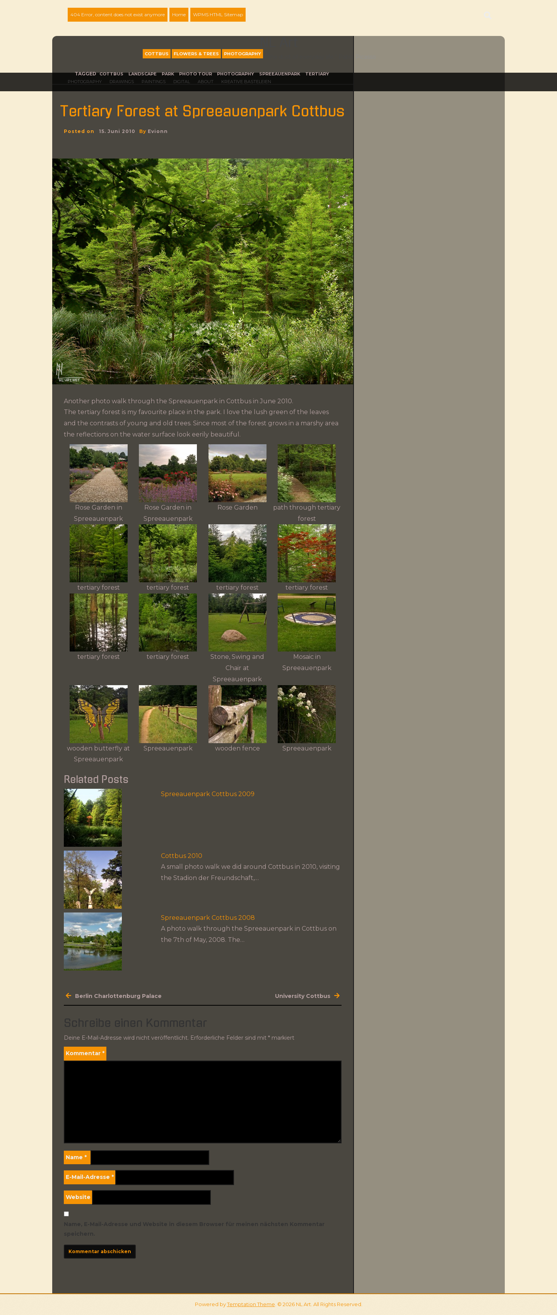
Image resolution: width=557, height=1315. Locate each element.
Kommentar (85, 1053)
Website (78, 1197)
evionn (158, 131)
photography (235, 74)
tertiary (317, 74)
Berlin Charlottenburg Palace (118, 996)
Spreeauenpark (279, 74)
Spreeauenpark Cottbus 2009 (208, 794)
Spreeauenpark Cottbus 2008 (208, 917)
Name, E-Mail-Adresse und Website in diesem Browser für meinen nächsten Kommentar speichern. (194, 1229)
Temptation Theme (251, 1304)
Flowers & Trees (196, 53)
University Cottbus (302, 996)
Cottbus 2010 (181, 856)
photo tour (195, 74)
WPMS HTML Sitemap (218, 14)
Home (179, 14)
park (168, 74)
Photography (242, 53)
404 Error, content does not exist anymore (117, 14)
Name (76, 1157)
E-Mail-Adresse (90, 1176)
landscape (142, 74)
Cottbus (157, 53)
